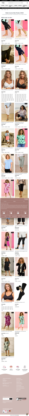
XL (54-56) (6, 43)
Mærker (5, 9)
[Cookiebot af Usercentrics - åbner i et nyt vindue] (25, 199)
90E (5, 96)
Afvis (5, 216)
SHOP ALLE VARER (11, 6)
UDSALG (6, 5)
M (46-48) (6, 281)
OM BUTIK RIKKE (18, 389)
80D (3, 94)
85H (10, 95)
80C (2, 94)
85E (5, 95)
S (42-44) (3, 43)
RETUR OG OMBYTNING (19, 379)
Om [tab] (23, 201)
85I (25, 95)
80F (7, 94)
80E (5, 94)
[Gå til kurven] (27, 2)
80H (10, 94)
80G (8, 94)
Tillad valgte (14, 216)
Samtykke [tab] (5, 201)
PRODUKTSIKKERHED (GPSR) (20, 386)
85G (8, 95)
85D (3, 95)
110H (5, 101)
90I (25, 96)
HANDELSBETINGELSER (19, 383)
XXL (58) (9, 43)
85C (2, 95)
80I (25, 94)
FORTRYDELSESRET (18, 385)
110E (17, 101)
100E (2, 310)
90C (2, 96)
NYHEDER (2, 5)
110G (3, 101)
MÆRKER (15, 5)
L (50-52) (16, 43)
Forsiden (2, 9)
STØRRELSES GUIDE (25, 6)
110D (15, 101)
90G (8, 96)
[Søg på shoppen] (22, 3)
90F (7, 96)
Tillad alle (23, 216)
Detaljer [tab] (14, 201)
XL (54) (19, 255)
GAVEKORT (20, 5)
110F (2, 101)
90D (3, 96)
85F (20, 95)
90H (10, 96)
